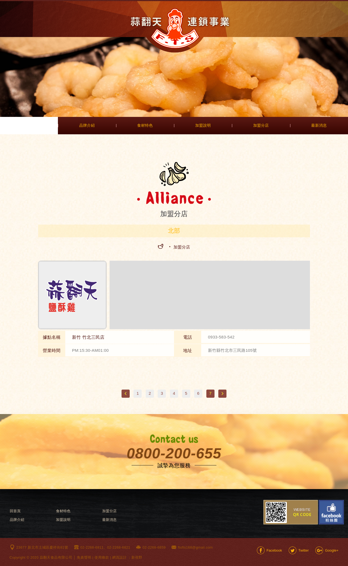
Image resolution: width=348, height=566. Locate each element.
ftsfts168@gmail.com (195, 547)
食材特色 (145, 125)
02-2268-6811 (92, 547)
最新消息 (319, 125)
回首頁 (15, 511)
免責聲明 (84, 557)
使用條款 (102, 557)
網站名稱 (180, 28)
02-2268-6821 (118, 547)
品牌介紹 (87, 125)
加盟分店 (261, 125)
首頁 (29, 125)
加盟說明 (203, 125)
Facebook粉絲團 (331, 512)
